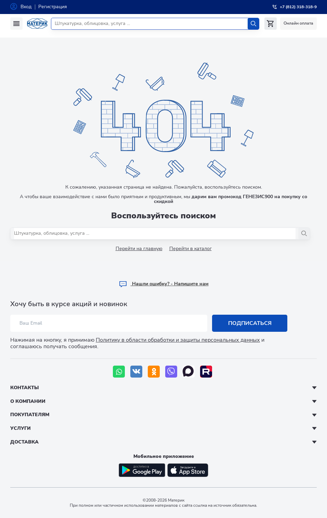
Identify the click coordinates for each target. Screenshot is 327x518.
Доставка (24, 442)
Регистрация (52, 6)
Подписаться (250, 323)
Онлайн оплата (298, 23)
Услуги (20, 428)
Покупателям (29, 414)
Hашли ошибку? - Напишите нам (164, 284)
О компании (27, 401)
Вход (26, 6)
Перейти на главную (139, 248)
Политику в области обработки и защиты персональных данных (178, 340)
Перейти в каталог (190, 248)
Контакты (24, 387)
